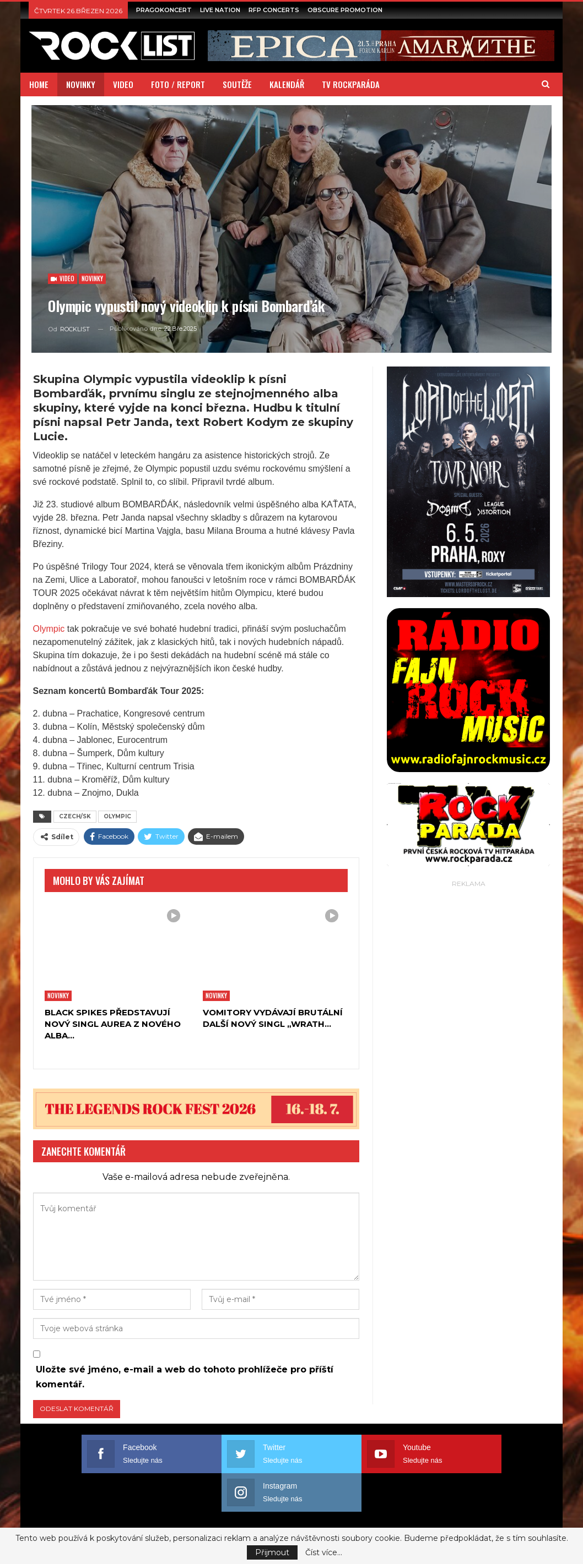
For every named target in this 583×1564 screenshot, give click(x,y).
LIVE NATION (220, 10)
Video (62, 278)
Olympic (49, 628)
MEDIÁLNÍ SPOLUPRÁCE (246, 1508)
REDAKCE (493, 1508)
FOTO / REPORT (178, 84)
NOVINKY (80, 84)
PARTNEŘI (321, 1508)
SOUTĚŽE (237, 84)
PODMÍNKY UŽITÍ (432, 1508)
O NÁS (84, 1508)
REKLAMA (371, 1508)
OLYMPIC (117, 816)
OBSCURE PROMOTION (344, 10)
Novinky (92, 278)
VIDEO (123, 84)
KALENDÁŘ (286, 84)
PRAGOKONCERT (164, 10)
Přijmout (272, 1552)
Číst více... (323, 1552)
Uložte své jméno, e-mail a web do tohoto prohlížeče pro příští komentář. (184, 1377)
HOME (38, 84)
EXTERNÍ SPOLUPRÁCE (150, 1508)
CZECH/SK (75, 816)
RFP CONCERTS (274, 10)
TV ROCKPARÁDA (351, 84)
